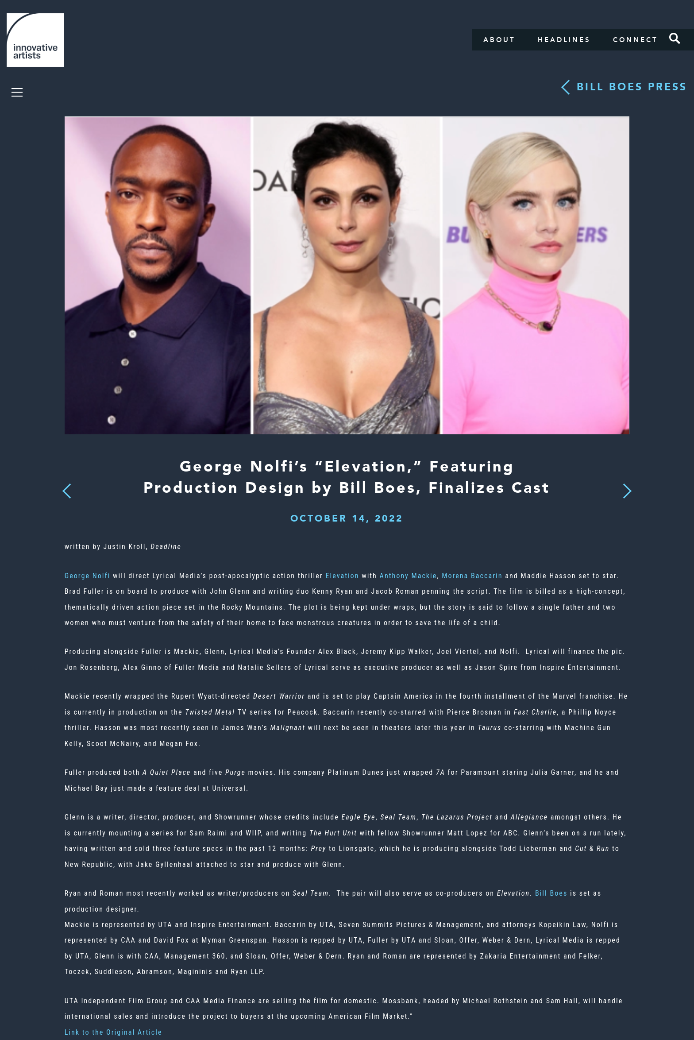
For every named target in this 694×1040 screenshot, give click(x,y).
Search (675, 38)
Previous (66, 488)
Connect (635, 39)
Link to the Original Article (113, 1032)
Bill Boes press (632, 87)
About (499, 39)
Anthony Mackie (408, 576)
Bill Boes (551, 893)
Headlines (564, 39)
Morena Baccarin (472, 576)
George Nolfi (88, 576)
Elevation (342, 576)
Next (624, 485)
